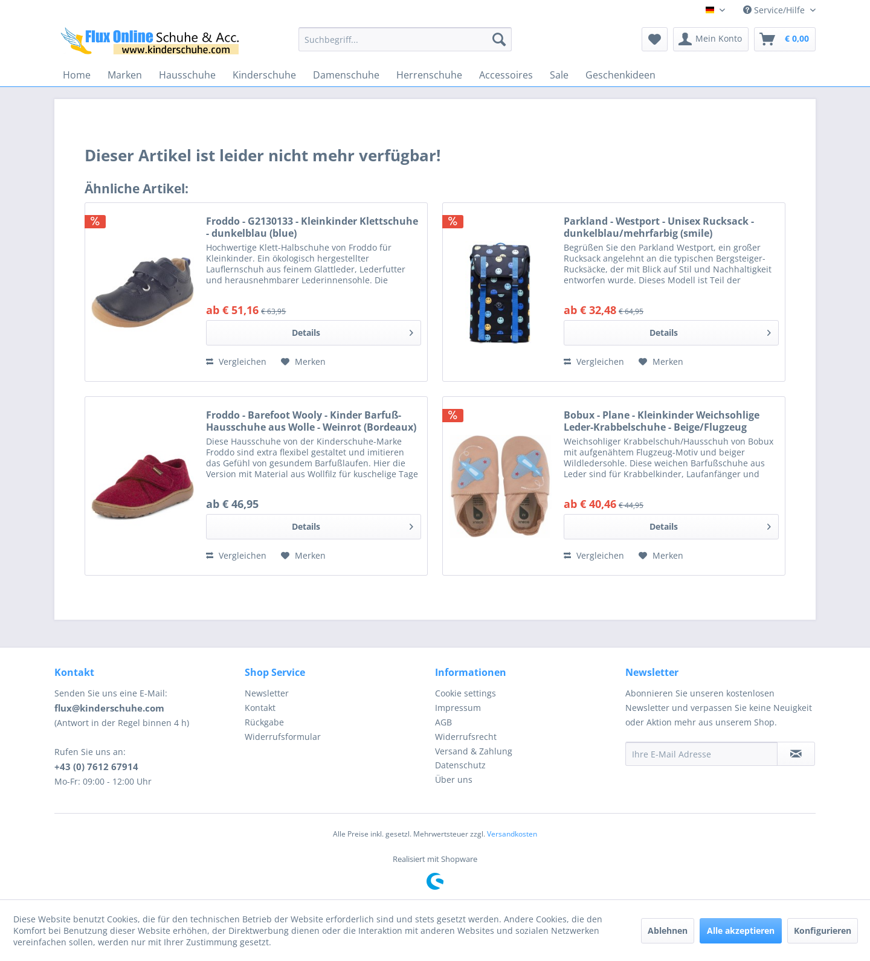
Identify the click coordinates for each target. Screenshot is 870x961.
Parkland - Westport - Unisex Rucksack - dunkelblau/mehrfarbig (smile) (659, 227)
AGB (443, 722)
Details (352, 330)
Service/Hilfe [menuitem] (775, 10)
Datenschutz (460, 765)
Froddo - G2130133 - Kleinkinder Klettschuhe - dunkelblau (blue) (312, 227)
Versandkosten (512, 834)
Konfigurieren (822, 930)
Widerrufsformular (283, 736)
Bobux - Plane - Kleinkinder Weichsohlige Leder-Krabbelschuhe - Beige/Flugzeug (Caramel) (661, 421)
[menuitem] (405, 39)
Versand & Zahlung (473, 751)
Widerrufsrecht (466, 736)
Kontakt (260, 707)
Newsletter (267, 693)
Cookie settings (465, 693)
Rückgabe (264, 722)
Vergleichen (236, 361)
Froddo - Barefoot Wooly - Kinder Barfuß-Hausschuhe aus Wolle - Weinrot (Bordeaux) (311, 421)
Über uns (453, 779)
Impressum (458, 707)
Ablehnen (668, 930)
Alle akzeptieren (741, 930)
